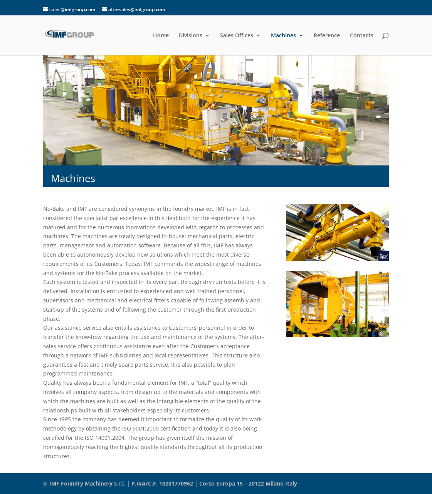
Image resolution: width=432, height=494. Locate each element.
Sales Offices (236, 36)
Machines (283, 36)
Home (161, 36)
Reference (327, 36)
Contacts (361, 36)
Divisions (190, 36)
